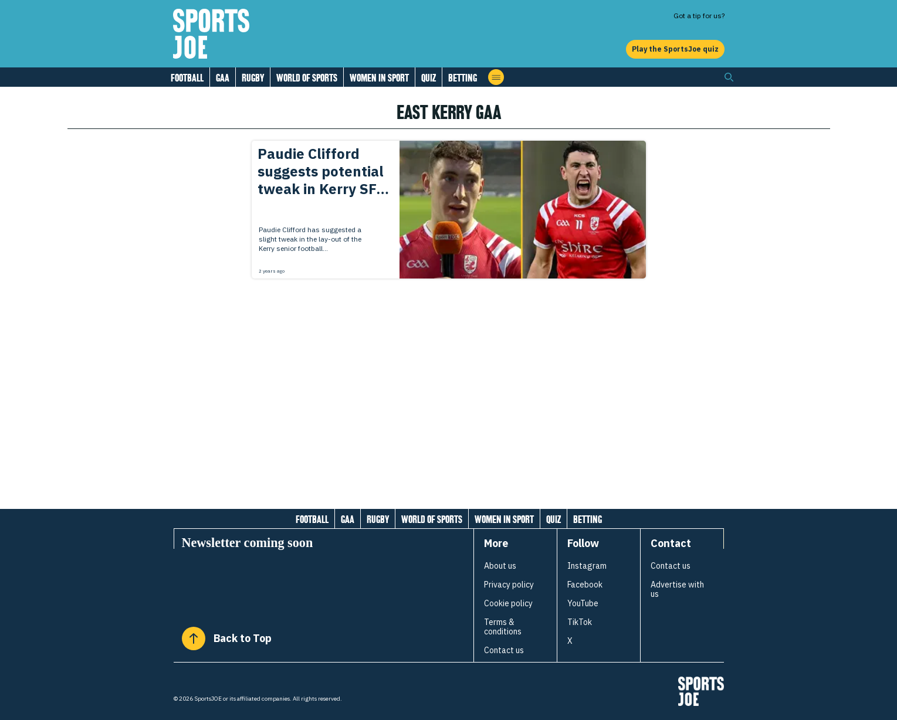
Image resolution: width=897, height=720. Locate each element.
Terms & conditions (503, 626)
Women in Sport (379, 78)
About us (500, 565)
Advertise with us (677, 589)
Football (187, 78)
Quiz (428, 78)
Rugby (253, 78)
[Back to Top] (193, 638)
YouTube (582, 603)
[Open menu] (496, 77)
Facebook (584, 584)
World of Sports (306, 78)
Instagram (587, 565)
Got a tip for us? (699, 15)
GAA (222, 78)
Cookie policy (508, 603)
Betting (462, 78)
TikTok (579, 622)
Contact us (504, 650)
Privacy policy (509, 584)
